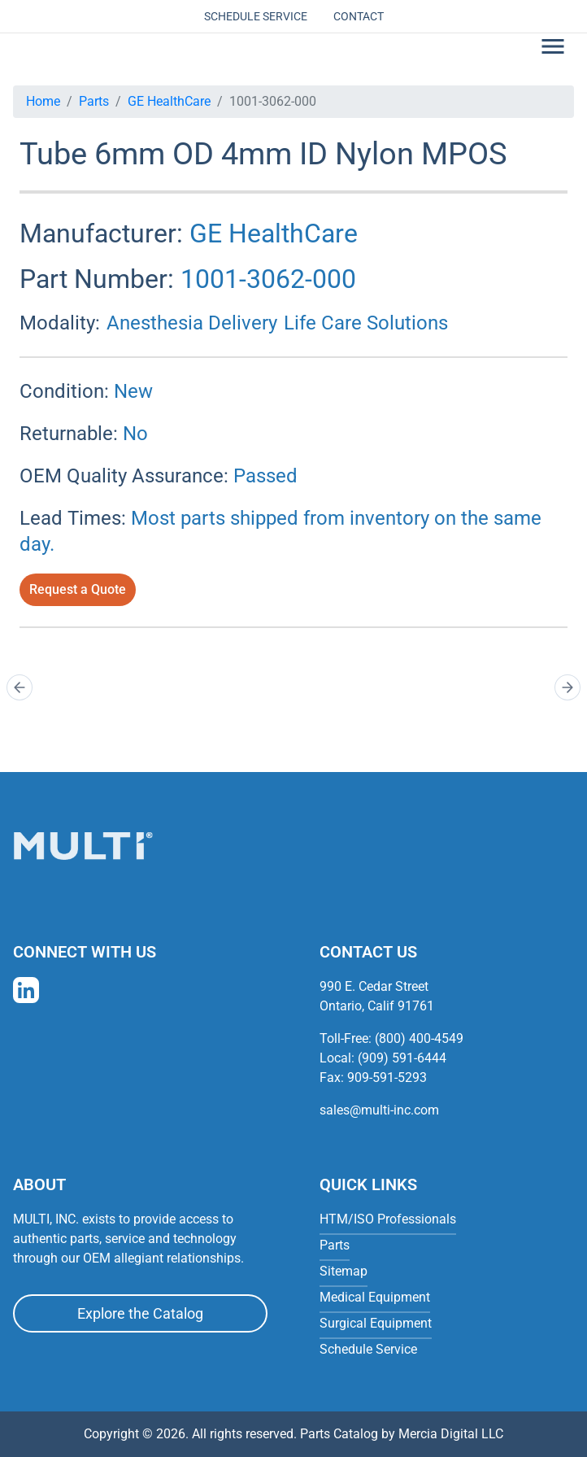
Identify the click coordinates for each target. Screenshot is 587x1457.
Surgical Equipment (376, 1323)
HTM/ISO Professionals (388, 1219)
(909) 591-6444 (402, 1058)
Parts (94, 101)
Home (43, 101)
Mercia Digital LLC (450, 1434)
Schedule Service (255, 16)
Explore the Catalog (140, 1313)
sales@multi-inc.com (379, 1110)
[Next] (567, 687)
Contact (358, 16)
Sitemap (343, 1271)
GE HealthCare (169, 101)
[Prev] (20, 687)
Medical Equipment (375, 1297)
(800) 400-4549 (419, 1038)
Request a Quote (77, 589)
